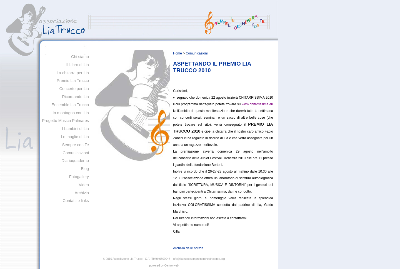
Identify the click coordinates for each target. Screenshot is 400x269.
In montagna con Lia (71, 113)
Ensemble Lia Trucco (70, 105)
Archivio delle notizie (188, 248)
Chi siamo (80, 56)
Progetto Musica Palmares (65, 120)
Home (177, 53)
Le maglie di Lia (75, 136)
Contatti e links (76, 200)
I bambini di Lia (75, 128)
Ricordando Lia (75, 96)
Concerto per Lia (74, 88)
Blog (85, 168)
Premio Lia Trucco (73, 80)
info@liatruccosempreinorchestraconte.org (198, 258)
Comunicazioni (76, 153)
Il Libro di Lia (77, 65)
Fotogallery (79, 177)
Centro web (171, 265)
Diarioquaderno (75, 160)
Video (84, 185)
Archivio (82, 193)
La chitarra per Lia (73, 73)
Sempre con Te (75, 145)
